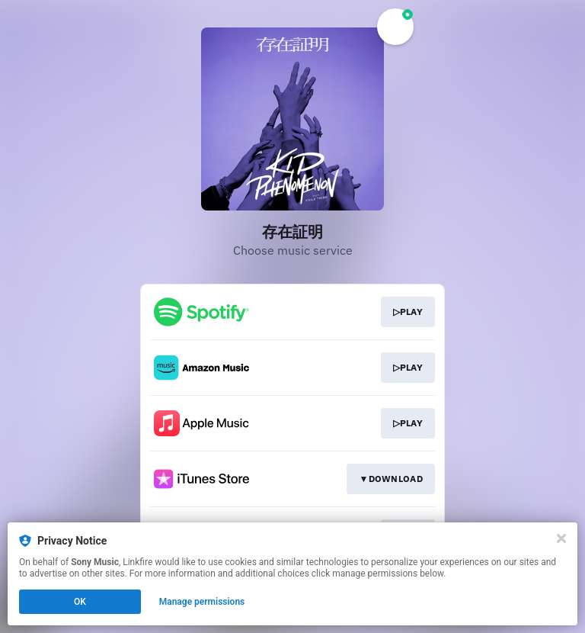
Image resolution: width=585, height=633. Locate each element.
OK (80, 601)
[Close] (561, 538)
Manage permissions (202, 601)
